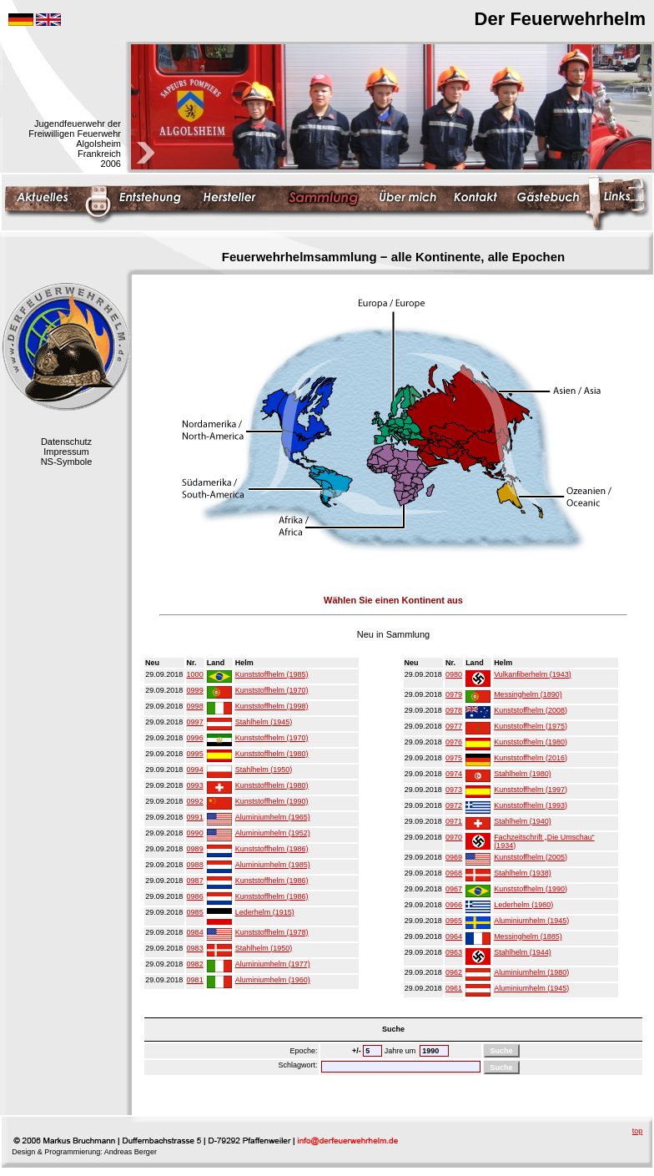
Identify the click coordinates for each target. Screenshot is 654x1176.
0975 (453, 758)
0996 (195, 738)
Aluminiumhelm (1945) (531, 920)
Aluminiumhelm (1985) (272, 865)
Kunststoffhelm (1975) (530, 726)
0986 (195, 896)
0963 (453, 952)
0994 (195, 769)
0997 (195, 722)
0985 (195, 912)
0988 (195, 865)
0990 (195, 833)
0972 (453, 805)
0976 (453, 742)
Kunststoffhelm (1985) (272, 674)
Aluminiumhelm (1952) (272, 833)
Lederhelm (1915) (264, 912)
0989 (195, 849)
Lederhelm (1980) (523, 905)
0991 (195, 817)
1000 (195, 674)
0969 (453, 857)
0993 (195, 785)
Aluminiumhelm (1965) (272, 817)
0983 (195, 948)
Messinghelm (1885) (528, 936)
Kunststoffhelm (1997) (530, 789)
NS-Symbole (67, 462)
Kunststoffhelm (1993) (530, 805)
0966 (453, 905)
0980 (453, 674)
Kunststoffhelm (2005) (530, 857)
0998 (195, 706)
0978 (453, 710)
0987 (195, 880)
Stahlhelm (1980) (522, 774)
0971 (453, 821)
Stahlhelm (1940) (522, 821)
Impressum (65, 452)
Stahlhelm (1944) (522, 952)
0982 (195, 964)
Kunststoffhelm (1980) (272, 754)
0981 (195, 980)
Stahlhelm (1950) (264, 769)
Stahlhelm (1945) (264, 722)
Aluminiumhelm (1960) (272, 980)
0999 (195, 690)
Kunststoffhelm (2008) (530, 710)
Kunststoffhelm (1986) (272, 849)
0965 (453, 920)
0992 (195, 801)
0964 (453, 936)
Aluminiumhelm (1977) (272, 964)
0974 (453, 774)
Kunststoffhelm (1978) (272, 932)
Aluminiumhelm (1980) (531, 972)
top (637, 1131)
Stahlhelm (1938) (522, 873)
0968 (453, 873)
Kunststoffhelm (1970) (272, 690)
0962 (453, 972)
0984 (195, 932)
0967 (453, 889)
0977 (453, 726)
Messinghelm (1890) (528, 694)
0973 (453, 789)
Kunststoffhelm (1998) (272, 706)
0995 (195, 754)
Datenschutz (66, 442)
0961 (453, 988)
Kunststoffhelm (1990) (272, 801)
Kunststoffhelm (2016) (530, 758)
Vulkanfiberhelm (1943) (532, 674)
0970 (453, 837)
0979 (453, 694)
